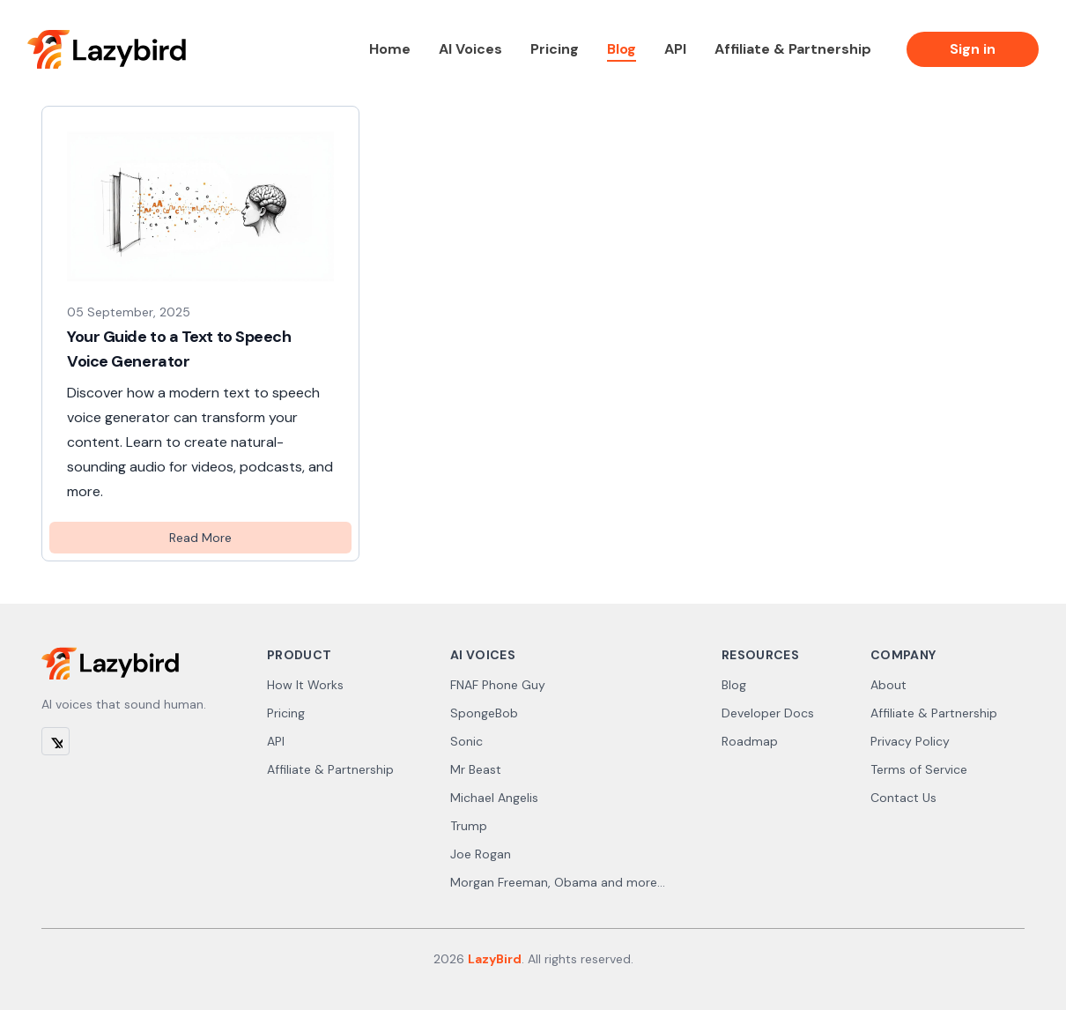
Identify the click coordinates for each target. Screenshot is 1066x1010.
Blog (734, 685)
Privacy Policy (910, 741)
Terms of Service (918, 769)
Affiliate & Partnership (330, 769)
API (276, 741)
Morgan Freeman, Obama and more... (557, 882)
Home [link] (390, 49)
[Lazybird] (106, 49)
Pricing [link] (554, 49)
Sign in (973, 49)
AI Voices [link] (470, 49)
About (888, 685)
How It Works (305, 685)
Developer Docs (768, 713)
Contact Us (903, 798)
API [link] (675, 49)
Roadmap (750, 741)
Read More (200, 538)
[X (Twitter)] (55, 741)
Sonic (466, 741)
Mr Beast (475, 769)
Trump (468, 826)
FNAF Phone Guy (497, 685)
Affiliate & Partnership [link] (792, 49)
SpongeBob (484, 713)
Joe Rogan (480, 854)
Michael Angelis (494, 798)
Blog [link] (621, 49)
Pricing (286, 713)
